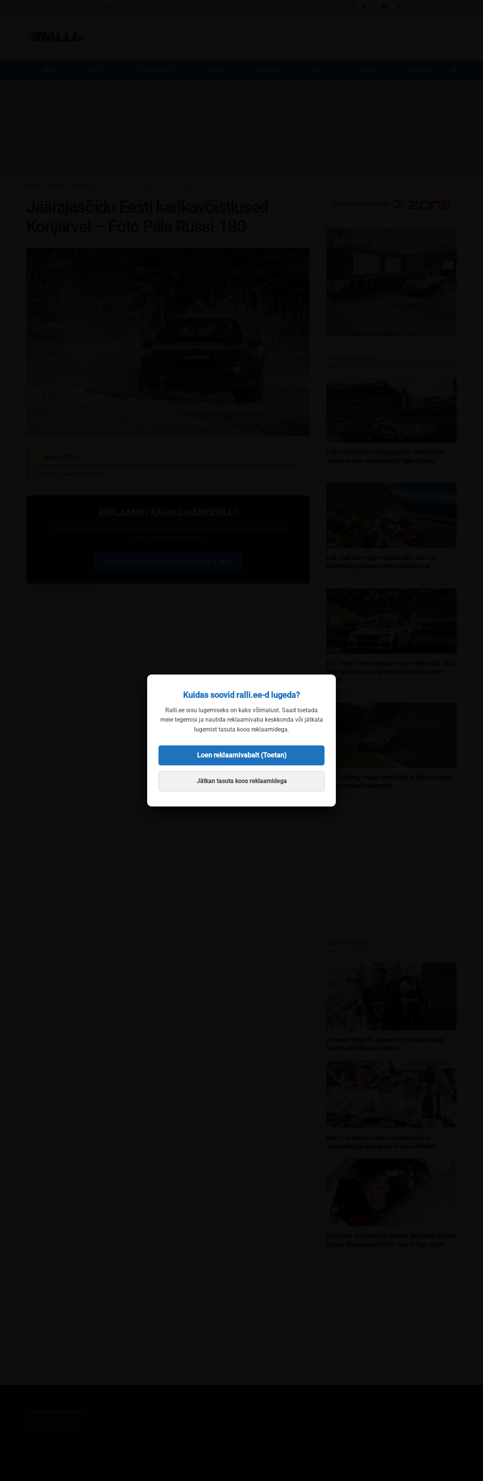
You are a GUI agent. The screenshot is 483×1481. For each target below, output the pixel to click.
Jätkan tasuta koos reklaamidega (242, 781)
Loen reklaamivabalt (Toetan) (241, 755)
